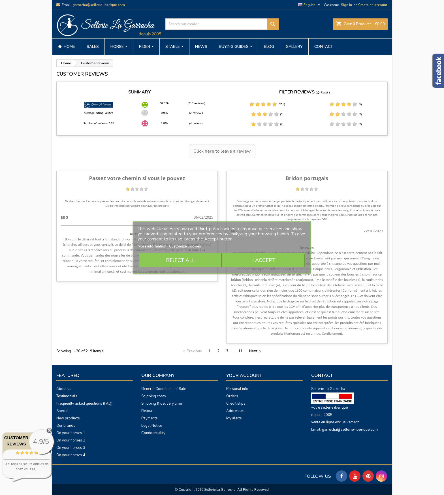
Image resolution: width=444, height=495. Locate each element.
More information (152, 246)
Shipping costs (153, 396)
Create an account (372, 5)
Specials (63, 410)
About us (63, 388)
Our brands (65, 425)
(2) (345, 114)
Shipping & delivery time (161, 403)
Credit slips (236, 403)
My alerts (234, 418)
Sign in (346, 5)
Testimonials (66, 396)
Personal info (237, 388)
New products (68, 418)
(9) (345, 104)
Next (255, 351)
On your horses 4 (70, 455)
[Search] (222, 24)
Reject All (180, 260)
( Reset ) (323, 93)
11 (240, 351)
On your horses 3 (70, 447)
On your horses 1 (70, 433)
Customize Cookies (185, 246)
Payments (149, 418)
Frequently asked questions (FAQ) (84, 403)
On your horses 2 (70, 440)
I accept (263, 260)
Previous (192, 351)
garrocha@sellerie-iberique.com (98, 5)
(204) (267, 104)
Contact (322, 375)
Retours (148, 410)
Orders (232, 396)
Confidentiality (153, 433)
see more (34, 475)
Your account (244, 375)
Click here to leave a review (222, 151)
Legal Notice (151, 425)
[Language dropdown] (309, 5)
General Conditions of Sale (163, 388)
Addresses (235, 410)
